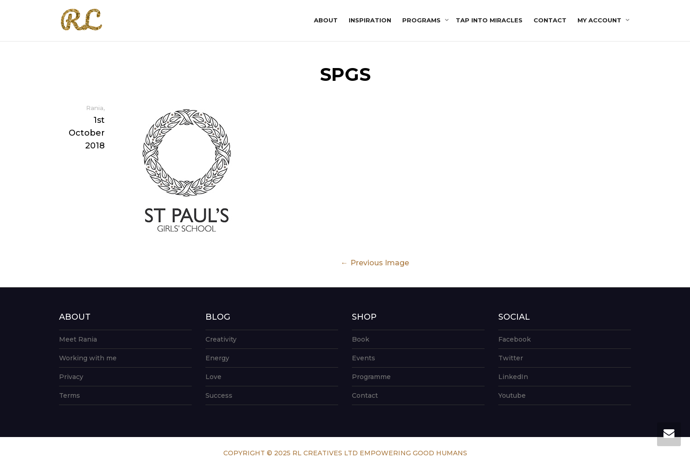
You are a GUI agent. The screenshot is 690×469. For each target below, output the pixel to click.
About (326, 20)
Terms (69, 395)
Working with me (88, 358)
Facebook (514, 339)
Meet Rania (78, 339)
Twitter (510, 358)
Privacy (71, 377)
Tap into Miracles (489, 20)
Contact (550, 20)
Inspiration (370, 20)
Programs (422, 20)
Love (213, 377)
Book (360, 339)
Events (363, 358)
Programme (371, 377)
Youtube (512, 395)
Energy (217, 358)
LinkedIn (513, 377)
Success (218, 395)
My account (600, 20)
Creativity (221, 339)
